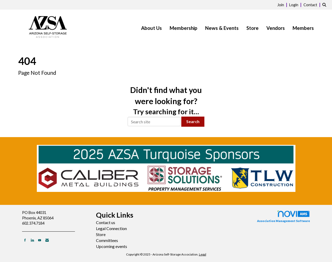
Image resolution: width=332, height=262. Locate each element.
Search (192, 121)
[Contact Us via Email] (47, 240)
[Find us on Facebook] (25, 240)
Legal (202, 254)
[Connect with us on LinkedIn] (32, 240)
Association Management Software (283, 216)
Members (303, 28)
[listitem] (282, 4)
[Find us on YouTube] (40, 240)
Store (252, 28)
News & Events (222, 28)
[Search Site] (325, 4)
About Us (151, 28)
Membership (183, 28)
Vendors (275, 28)
